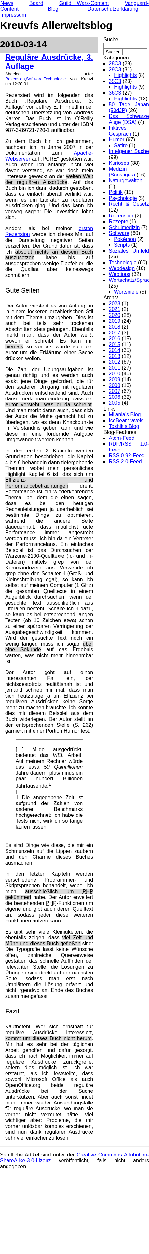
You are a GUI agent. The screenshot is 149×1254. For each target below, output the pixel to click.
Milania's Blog (125, 414)
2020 (114, 315)
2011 (114, 368)
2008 (114, 385)
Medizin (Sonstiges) (122, 171)
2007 (114, 391)
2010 (114, 373)
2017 (114, 332)
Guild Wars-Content (84, 3)
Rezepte (118, 221)
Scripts (122, 245)
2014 (114, 350)
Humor (116, 139)
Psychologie (123, 198)
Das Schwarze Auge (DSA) (129, 119)
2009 (114, 379)
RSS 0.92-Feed (126, 455)
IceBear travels (126, 420)
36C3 (115, 93)
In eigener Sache (129, 151)
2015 (114, 344)
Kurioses (119, 163)
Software (34, 78)
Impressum (13, 15)
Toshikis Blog (124, 426)
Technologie (55, 78)
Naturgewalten (125, 180)
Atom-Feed (121, 438)
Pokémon (125, 239)
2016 (114, 338)
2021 (114, 309)
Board (36, 3)
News (6, 3)
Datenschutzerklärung (113, 9)
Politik (116, 192)
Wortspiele (126, 291)
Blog (53, 9)
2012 (114, 362)
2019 (114, 321)
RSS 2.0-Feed (125, 461)
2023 (114, 303)
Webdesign (122, 268)
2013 (114, 356)
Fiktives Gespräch (120, 131)
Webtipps (119, 274)
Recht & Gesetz (129, 204)
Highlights (125, 75)
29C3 (115, 69)
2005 (114, 403)
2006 (114, 397)
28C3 (115, 63)
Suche (110, 39)
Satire (121, 145)
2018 (114, 327)
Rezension (15, 78)
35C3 (115, 81)
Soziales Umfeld (129, 251)
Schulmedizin (124, 227)
